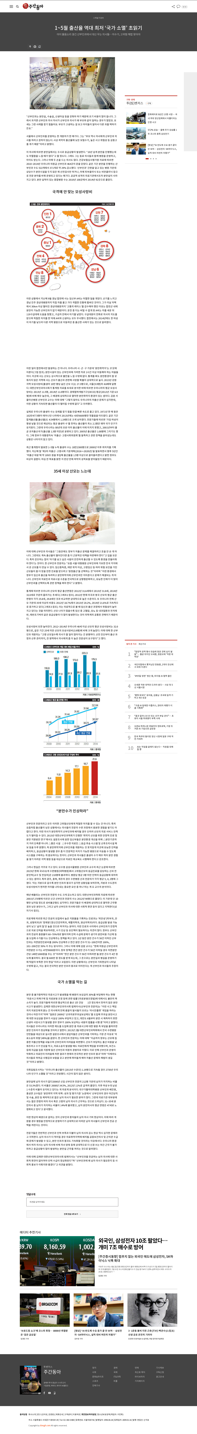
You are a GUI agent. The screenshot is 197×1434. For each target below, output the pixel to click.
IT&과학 (117, 1377)
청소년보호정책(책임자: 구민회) (110, 1414)
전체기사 (96, 1385)
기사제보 (160, 1368)
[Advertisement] (65, 344)
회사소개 (32, 1414)
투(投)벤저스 (134, 103)
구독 (149, 103)
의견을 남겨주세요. (37, 1202)
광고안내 (160, 1377)
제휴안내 (59, 1414)
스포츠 (95, 1381)
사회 (94, 1372)
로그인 (185, 7)
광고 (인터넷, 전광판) (46, 1414)
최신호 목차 (140, 1372)
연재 (137, 1368)
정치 (94, 1368)
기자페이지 (140, 1381)
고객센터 (68, 1414)
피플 (115, 1381)
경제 (115, 1368)
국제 (115, 1372)
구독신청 (160, 1372)
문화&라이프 (98, 1377)
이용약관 (76, 1414)
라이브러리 (140, 1377)
